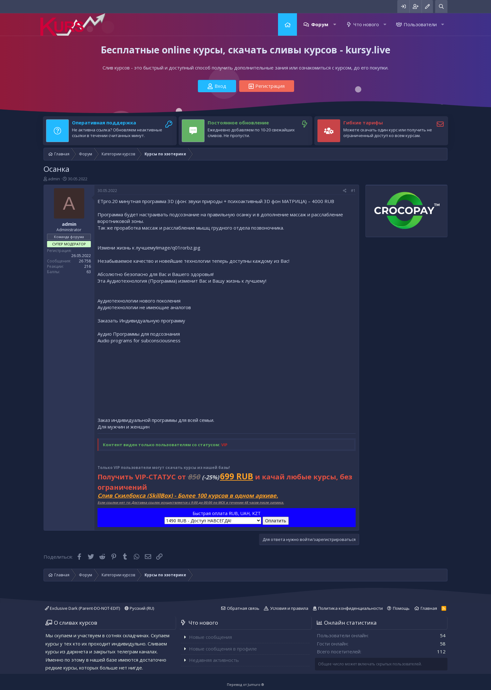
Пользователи (420, 24)
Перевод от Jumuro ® (245, 684)
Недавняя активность (214, 660)
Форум (319, 24)
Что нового (366, 24)
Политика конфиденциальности (350, 608)
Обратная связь (243, 608)
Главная (287, 24)
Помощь (401, 608)
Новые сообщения (210, 637)
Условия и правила (289, 608)
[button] (335, 24)
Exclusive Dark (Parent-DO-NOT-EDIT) (82, 608)
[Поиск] (441, 6)
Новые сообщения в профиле (223, 648)
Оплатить (275, 521)
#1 (353, 190)
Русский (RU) (139, 608)
